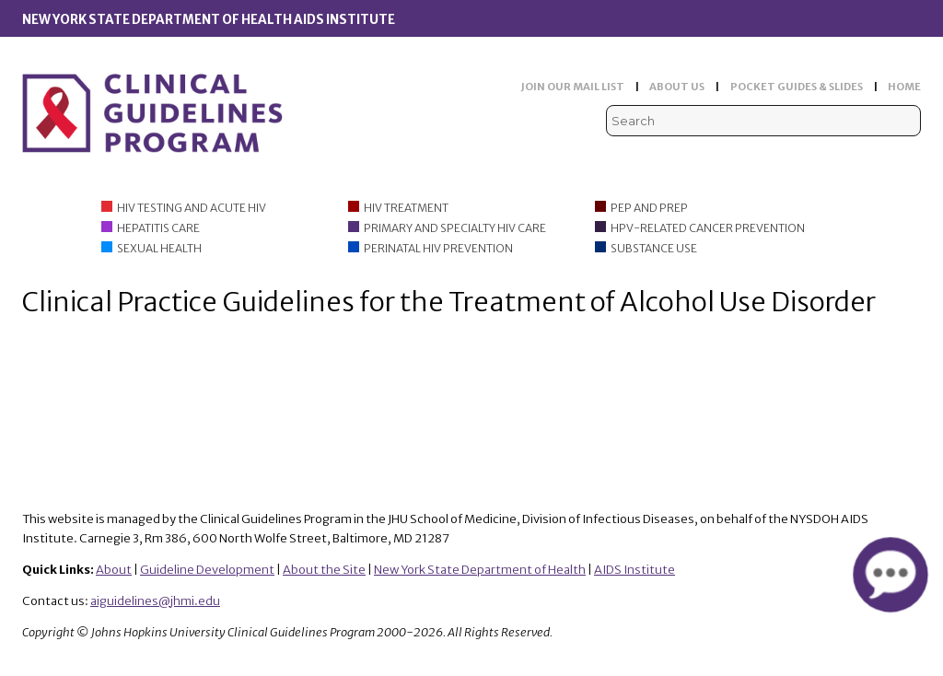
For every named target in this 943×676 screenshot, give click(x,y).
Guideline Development (207, 569)
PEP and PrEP (649, 208)
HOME (904, 86)
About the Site (324, 569)
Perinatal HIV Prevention (438, 248)
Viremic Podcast (824, 157)
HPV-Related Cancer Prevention (708, 228)
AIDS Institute (634, 569)
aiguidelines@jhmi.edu (155, 601)
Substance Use (654, 248)
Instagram (909, 157)
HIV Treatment (406, 208)
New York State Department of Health (480, 569)
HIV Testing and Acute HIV (191, 208)
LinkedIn (880, 157)
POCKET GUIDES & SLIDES (796, 86)
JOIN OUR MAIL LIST (572, 86)
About (114, 569)
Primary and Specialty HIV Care (455, 228)
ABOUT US (676, 86)
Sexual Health (159, 248)
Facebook (853, 157)
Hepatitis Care (158, 228)
